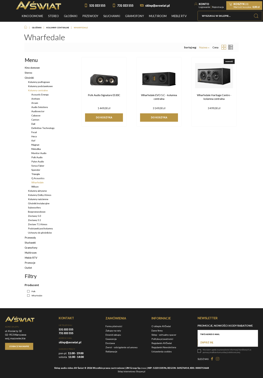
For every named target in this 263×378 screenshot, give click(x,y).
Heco (34, 136)
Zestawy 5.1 (34, 220)
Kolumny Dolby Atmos (39, 195)
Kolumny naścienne (38, 199)
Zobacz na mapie (19, 346)
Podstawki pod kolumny (40, 228)
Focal (34, 132)
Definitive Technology (43, 128)
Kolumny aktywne (37, 190)
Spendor (35, 169)
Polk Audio (37, 157)
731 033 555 (125, 5)
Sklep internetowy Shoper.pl (131, 371)
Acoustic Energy (40, 94)
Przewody (30, 237)
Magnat (35, 144)
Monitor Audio (38, 153)
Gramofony (31, 247)
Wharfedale (37, 182)
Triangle (35, 174)
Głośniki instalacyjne (38, 203)
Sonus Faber (37, 165)
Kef (33, 140)
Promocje (30, 262)
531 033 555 (97, 5)
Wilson (35, 186)
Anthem (35, 98)
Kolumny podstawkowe (40, 86)
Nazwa (203, 47)
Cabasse (35, 115)
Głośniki (29, 77)
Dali (33, 123)
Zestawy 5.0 (34, 215)
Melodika (36, 148)
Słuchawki (30, 242)
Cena (215, 47)
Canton (35, 119)
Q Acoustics (37, 178)
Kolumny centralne (38, 90)
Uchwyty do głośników (40, 232)
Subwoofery (34, 207)
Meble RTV (31, 257)
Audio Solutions (39, 107)
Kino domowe (32, 67)
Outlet (28, 267)
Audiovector (37, 111)
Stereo (28, 72)
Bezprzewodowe (36, 211)
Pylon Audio (37, 161)
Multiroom (31, 252)
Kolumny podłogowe (39, 82)
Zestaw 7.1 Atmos (37, 224)
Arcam (34, 102)
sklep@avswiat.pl (157, 5)
